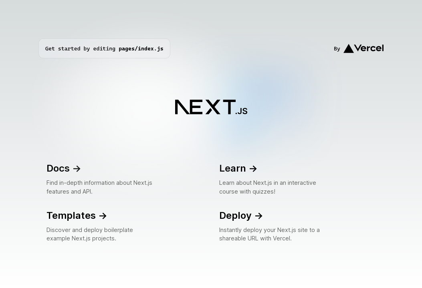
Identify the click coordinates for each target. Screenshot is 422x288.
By (359, 48)
